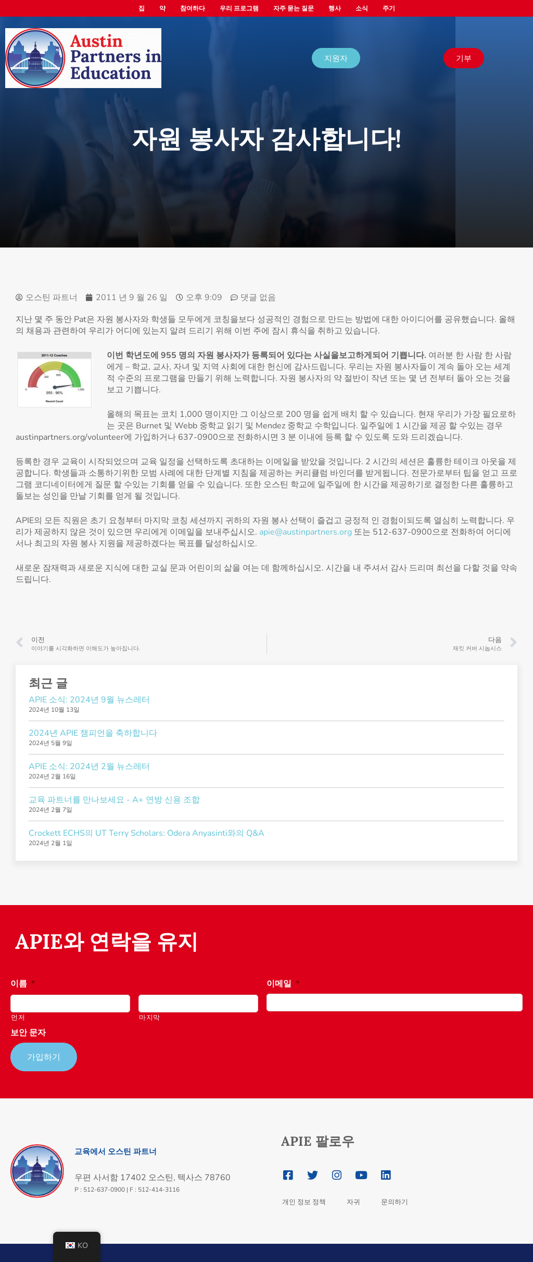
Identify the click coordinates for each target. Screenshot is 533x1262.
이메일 (282, 984)
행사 (334, 8)
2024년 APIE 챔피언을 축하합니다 (93, 733)
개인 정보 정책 (304, 1199)
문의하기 (394, 1199)
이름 (22, 984)
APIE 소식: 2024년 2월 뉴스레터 (89, 766)
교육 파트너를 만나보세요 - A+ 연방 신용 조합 (114, 800)
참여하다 (192, 8)
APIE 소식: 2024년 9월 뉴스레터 (89, 700)
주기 (389, 8)
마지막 (149, 1017)
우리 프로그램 (239, 8)
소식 (362, 8)
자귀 (353, 1199)
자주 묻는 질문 (293, 8)
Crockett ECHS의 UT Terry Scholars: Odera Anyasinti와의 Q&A (146, 833)
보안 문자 (28, 1033)
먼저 (18, 1017)
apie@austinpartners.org (305, 532)
